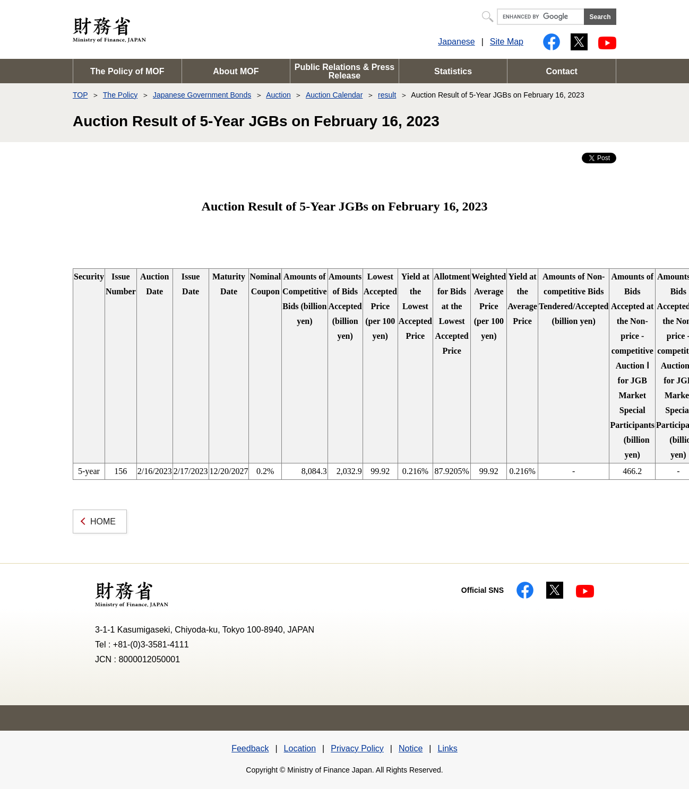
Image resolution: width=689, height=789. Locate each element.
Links (447, 748)
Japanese (456, 41)
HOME (103, 521)
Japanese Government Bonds (202, 95)
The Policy (120, 95)
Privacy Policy (357, 748)
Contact (562, 71)
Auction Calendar (334, 95)
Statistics (453, 71)
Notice (411, 748)
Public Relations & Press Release (345, 71)
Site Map (506, 41)
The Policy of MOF (127, 71)
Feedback (250, 748)
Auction (278, 95)
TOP (80, 95)
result (387, 95)
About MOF (236, 71)
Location (300, 748)
